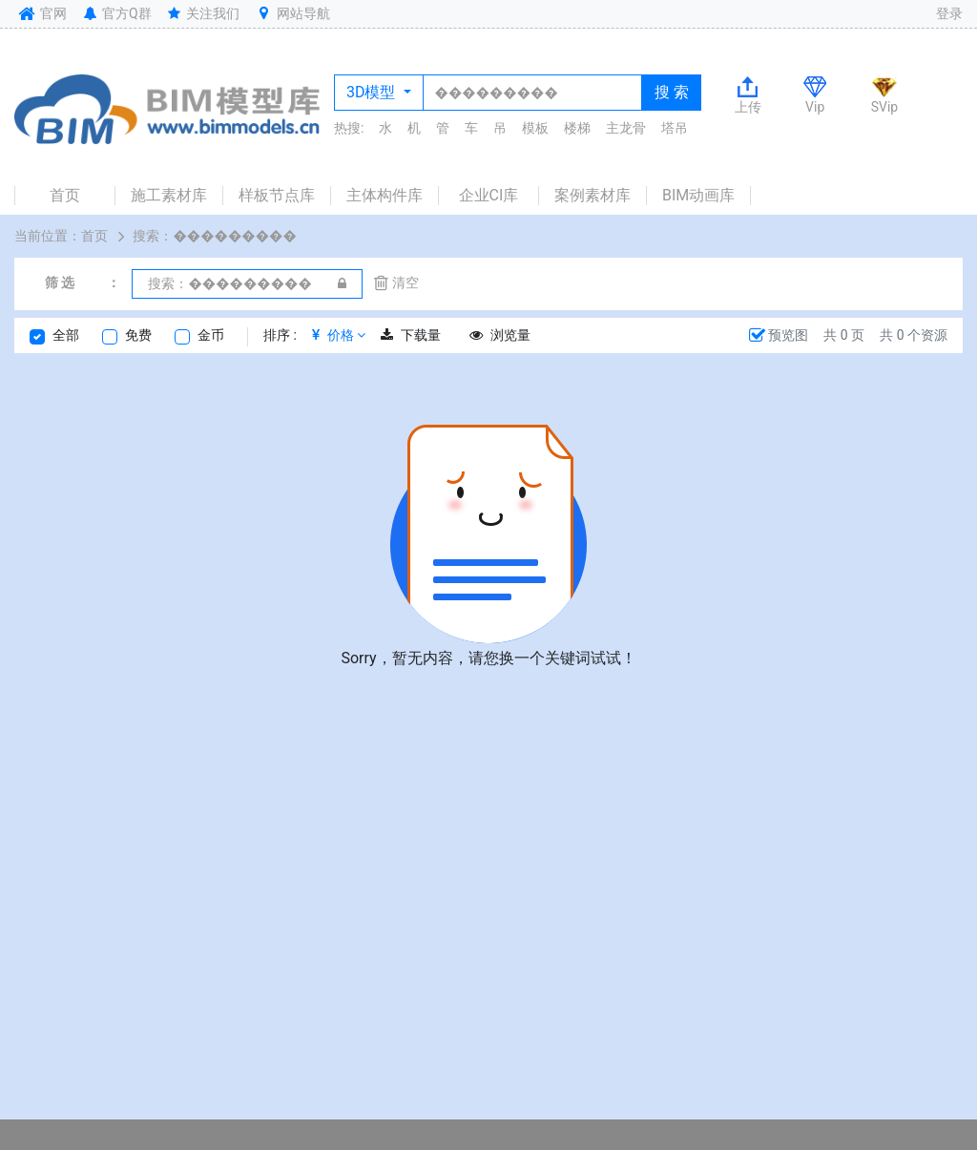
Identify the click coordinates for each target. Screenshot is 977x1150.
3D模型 (372, 92)
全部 (65, 335)
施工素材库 (169, 195)
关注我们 (202, 13)
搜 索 (672, 92)
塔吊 (674, 128)
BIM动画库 (698, 195)
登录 (949, 13)
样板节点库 (277, 195)
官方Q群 (116, 13)
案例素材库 (592, 195)
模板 (535, 128)
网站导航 (292, 13)
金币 (210, 335)
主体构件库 (384, 195)
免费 (138, 335)
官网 (40, 13)
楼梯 (577, 128)
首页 (65, 195)
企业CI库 (489, 195)
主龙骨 (626, 128)
